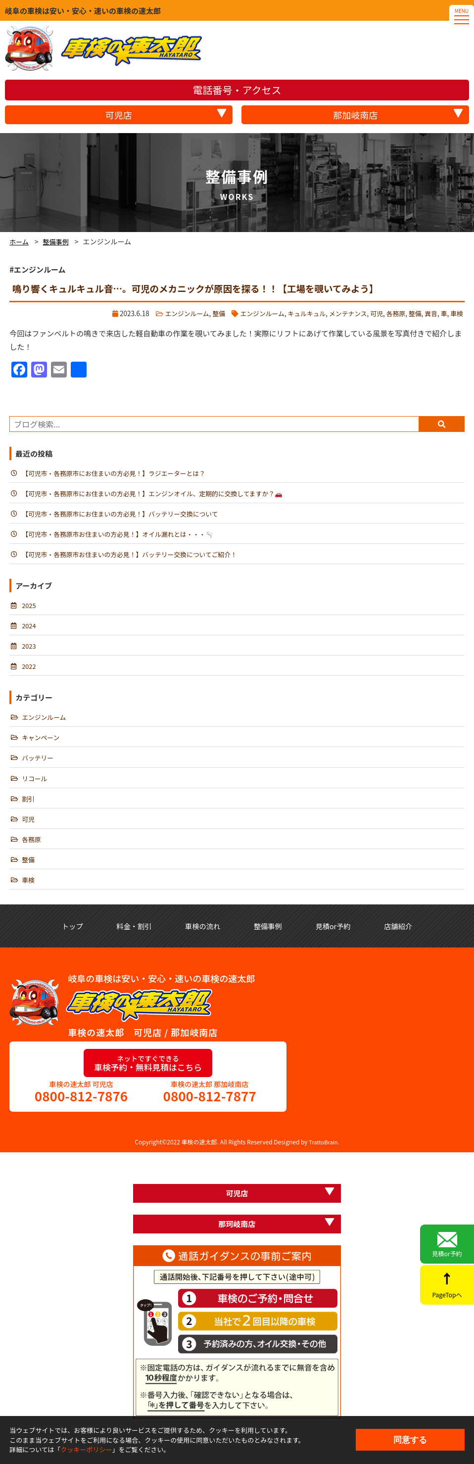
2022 (29, 671)
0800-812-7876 (81, 1121)
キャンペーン (41, 744)
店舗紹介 (237, 950)
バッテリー (38, 765)
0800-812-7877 (209, 1121)
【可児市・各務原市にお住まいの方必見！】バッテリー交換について (125, 515)
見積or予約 (447, 1242)
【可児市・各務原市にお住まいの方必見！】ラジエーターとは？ (118, 473)
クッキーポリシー (86, 1449)
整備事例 (58, 241)
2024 (29, 629)
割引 (28, 806)
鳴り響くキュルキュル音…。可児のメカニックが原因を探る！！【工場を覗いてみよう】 (205, 288)
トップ (77, 937)
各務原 (393, 313)
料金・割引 (151, 937)
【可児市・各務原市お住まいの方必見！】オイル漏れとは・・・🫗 (123, 536)
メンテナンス (343, 313)
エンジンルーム (174, 313)
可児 (372, 313)
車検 (456, 313)
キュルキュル (300, 313)
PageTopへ (447, 1290)
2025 (29, 609)
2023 (29, 650)
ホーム (19, 241)
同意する (410, 1439)
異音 (429, 313)
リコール (35, 786)
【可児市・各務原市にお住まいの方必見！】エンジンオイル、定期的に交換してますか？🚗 (159, 494)
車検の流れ (233, 937)
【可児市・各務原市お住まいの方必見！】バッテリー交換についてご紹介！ (135, 557)
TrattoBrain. (324, 1168)
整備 (207, 313)
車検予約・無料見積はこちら (148, 1088)
